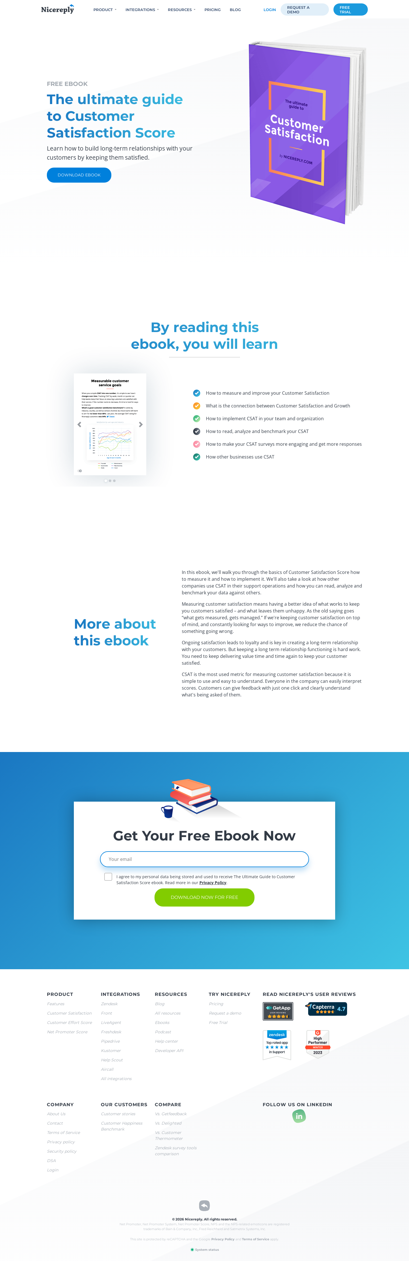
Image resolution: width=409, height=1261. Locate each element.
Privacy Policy (212, 882)
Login (270, 9)
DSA (51, 1160)
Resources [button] (180, 9)
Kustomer (111, 1050)
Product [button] (103, 9)
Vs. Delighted (168, 1123)
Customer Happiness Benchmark (121, 1126)
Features (55, 1003)
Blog (235, 9)
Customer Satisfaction (69, 1013)
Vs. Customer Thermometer (169, 1135)
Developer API (169, 1050)
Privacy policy (61, 1141)
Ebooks (162, 1022)
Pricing (212, 9)
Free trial (345, 9)
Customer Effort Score (69, 1022)
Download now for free (204, 897)
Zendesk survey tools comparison (176, 1150)
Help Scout (112, 1060)
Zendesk (109, 1003)
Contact (55, 1123)
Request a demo (298, 9)
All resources (167, 1013)
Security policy (61, 1151)
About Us (56, 1113)
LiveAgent (111, 1022)
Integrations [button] (140, 9)
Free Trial (218, 1022)
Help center (166, 1041)
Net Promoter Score (67, 1031)
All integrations (116, 1078)
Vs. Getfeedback (170, 1113)
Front (106, 1013)
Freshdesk (111, 1031)
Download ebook (79, 175)
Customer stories (118, 1113)
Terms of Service (63, 1132)
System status (204, 1250)
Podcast (163, 1031)
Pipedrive (110, 1041)
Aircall (107, 1069)
